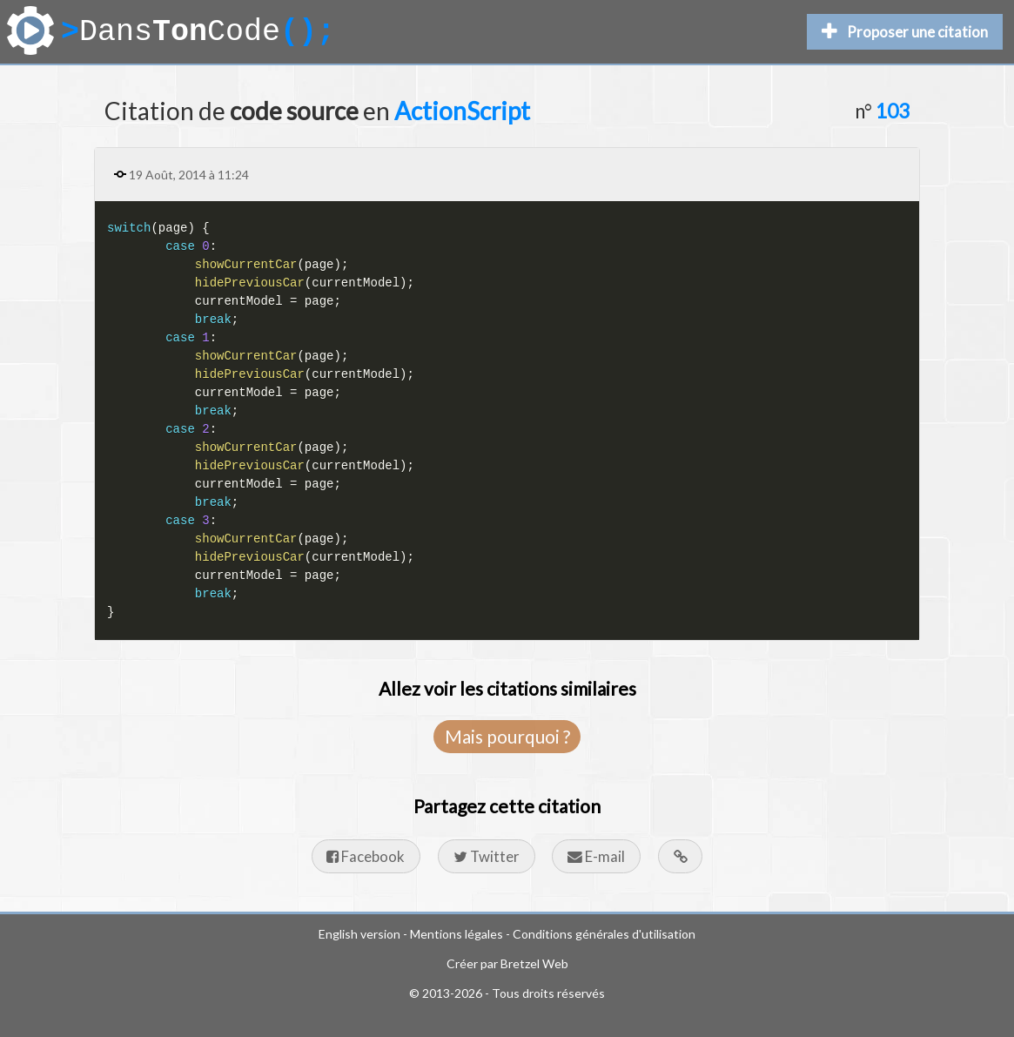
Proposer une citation (905, 32)
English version (359, 933)
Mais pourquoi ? (507, 736)
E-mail (596, 856)
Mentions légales (456, 933)
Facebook (365, 856)
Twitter (486, 856)
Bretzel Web (534, 963)
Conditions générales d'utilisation (604, 933)
